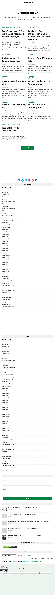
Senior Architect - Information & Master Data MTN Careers (23, 528)
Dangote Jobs (5, 54)
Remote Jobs (5, 292)
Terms (52, 558)
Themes (13, 561)
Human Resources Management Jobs (11, 27)
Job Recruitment (6, 227)
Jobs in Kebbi (5, 245)
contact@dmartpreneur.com (34, 561)
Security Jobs (5, 302)
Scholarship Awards (6, 297)
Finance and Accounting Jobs (8, 208)
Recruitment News (6, 288)
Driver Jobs (31, 54)
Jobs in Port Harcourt (7, 269)
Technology (4, 470)
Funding (4, 213)
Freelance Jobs (32, 27)
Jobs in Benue (5, 236)
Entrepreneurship (6, 203)
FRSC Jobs (4, 210)
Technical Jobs (5, 309)
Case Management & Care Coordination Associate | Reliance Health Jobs (13, 34)
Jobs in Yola (4, 273)
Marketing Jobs (5, 278)
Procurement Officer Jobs (8, 285)
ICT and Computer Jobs (7, 220)
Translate (27, 555)
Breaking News (5, 346)
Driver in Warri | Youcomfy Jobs (40, 59)
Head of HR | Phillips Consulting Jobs (11, 129)
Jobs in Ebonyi (5, 238)
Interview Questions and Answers (9, 224)
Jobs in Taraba (5, 271)
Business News (5, 348)
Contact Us (41, 558)
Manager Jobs (5, 276)
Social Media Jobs (6, 304)
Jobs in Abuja (5, 229)
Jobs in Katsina (5, 243)
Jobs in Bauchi (5, 234)
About (36, 558)
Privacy (47, 558)
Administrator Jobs (6, 187)
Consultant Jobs (6, 194)
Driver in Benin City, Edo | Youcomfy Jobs (40, 82)
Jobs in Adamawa (6, 231)
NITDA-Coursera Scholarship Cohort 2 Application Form (22, 507)
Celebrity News (5, 351)
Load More (27, 148)
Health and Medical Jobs (7, 215)
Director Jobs (5, 196)
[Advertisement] (27, 163)
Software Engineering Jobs (8, 306)
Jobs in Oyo (4, 266)
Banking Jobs (5, 192)
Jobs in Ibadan (5, 241)
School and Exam (6, 299)
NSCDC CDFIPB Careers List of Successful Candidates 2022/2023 (24, 536)
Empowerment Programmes (8, 201)
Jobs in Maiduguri (6, 255)
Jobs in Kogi (5, 248)
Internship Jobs (5, 222)
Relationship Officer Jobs (8, 290)
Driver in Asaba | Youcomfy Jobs (14, 82)
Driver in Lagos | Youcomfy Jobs (14, 106)
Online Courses (5, 283)
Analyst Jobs (5, 189)
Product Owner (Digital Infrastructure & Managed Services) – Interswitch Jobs (28, 521)
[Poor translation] (5, 570)
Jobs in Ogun (5, 262)
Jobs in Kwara (5, 250)
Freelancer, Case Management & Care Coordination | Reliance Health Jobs (39, 35)
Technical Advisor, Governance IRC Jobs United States (22, 514)
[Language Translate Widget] (9, 555)
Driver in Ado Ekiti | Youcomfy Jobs (37, 106)
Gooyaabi (25, 561)
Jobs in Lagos (5, 252)
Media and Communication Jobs (9, 281)
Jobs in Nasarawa (6, 257)
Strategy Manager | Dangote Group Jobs (11, 59)
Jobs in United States (7, 259)
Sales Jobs (4, 295)
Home (32, 558)
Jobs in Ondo (5, 264)
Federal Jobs (5, 206)
